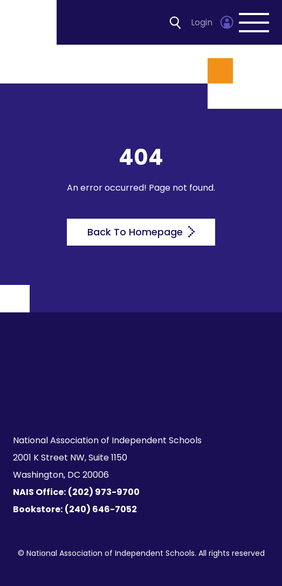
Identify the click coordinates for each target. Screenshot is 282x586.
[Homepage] (29, 22)
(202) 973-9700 (104, 492)
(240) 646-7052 (101, 509)
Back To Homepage (141, 232)
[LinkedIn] (147, 399)
